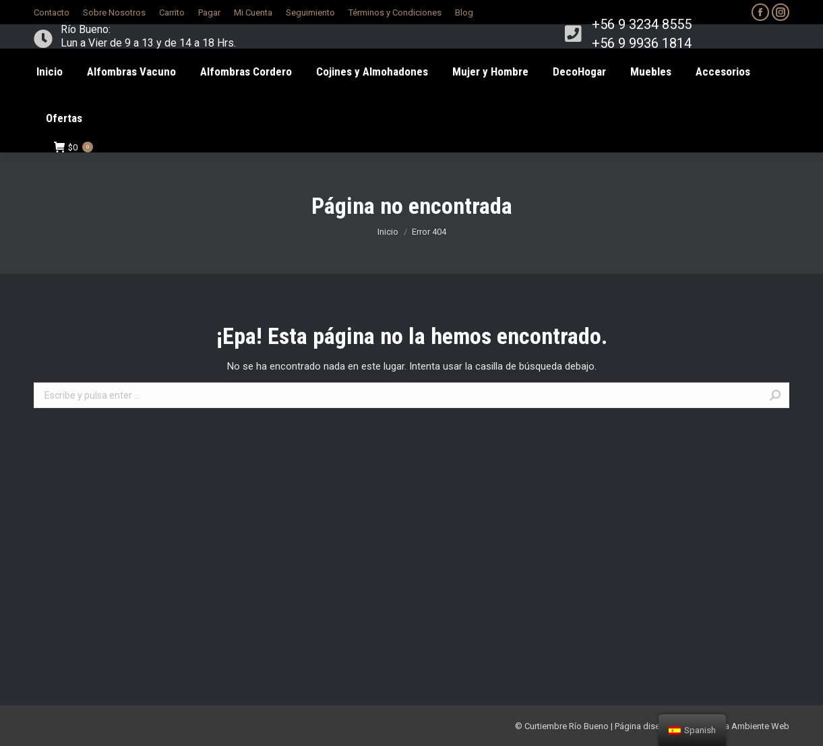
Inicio (387, 232)
